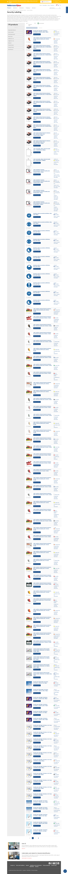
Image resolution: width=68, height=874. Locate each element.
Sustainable (40, 23)
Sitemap (36, 866)
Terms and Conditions (20, 865)
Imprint (27, 865)
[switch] (27, 23)
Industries (21, 7)
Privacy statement (46, 865)
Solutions (15, 7)
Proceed (56, 1)
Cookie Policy (54, 865)
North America (46, 1)
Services (33, 7)
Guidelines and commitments (36, 865)
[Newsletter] (67, 8)
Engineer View (30, 25)
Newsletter (32, 866)
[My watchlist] (67, 12)
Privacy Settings (34, 870)
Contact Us (12, 865)
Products (9, 7)
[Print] (67, 10)
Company (28, 7)
